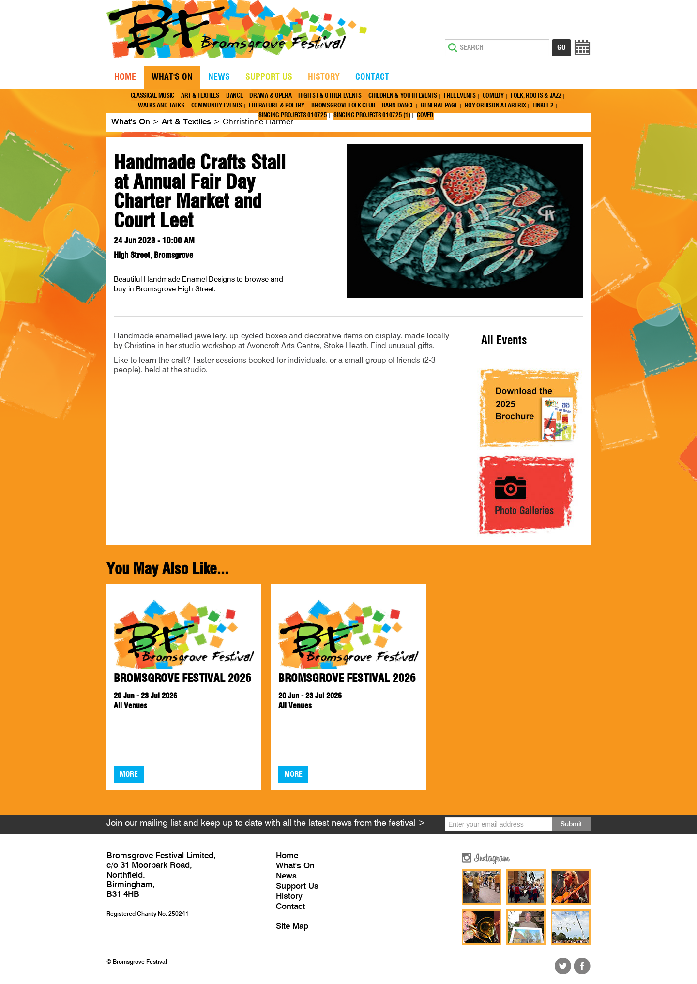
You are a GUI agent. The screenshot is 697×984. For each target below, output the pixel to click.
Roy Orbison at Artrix (495, 106)
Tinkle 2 (543, 106)
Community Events (216, 106)
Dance (234, 96)
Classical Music (153, 96)
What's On (172, 77)
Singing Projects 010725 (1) (371, 115)
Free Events (460, 96)
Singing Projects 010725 (292, 115)
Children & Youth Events (402, 96)
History (324, 77)
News (219, 77)
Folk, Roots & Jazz (536, 96)
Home (125, 77)
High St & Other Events (329, 96)
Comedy (493, 96)
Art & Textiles (200, 96)
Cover (425, 115)
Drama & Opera (270, 96)
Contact (372, 77)
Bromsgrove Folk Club (343, 106)
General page (439, 106)
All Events (504, 341)
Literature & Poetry (276, 106)
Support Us (268, 77)
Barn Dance (398, 106)
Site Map (292, 927)
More (129, 774)
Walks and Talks (161, 106)
